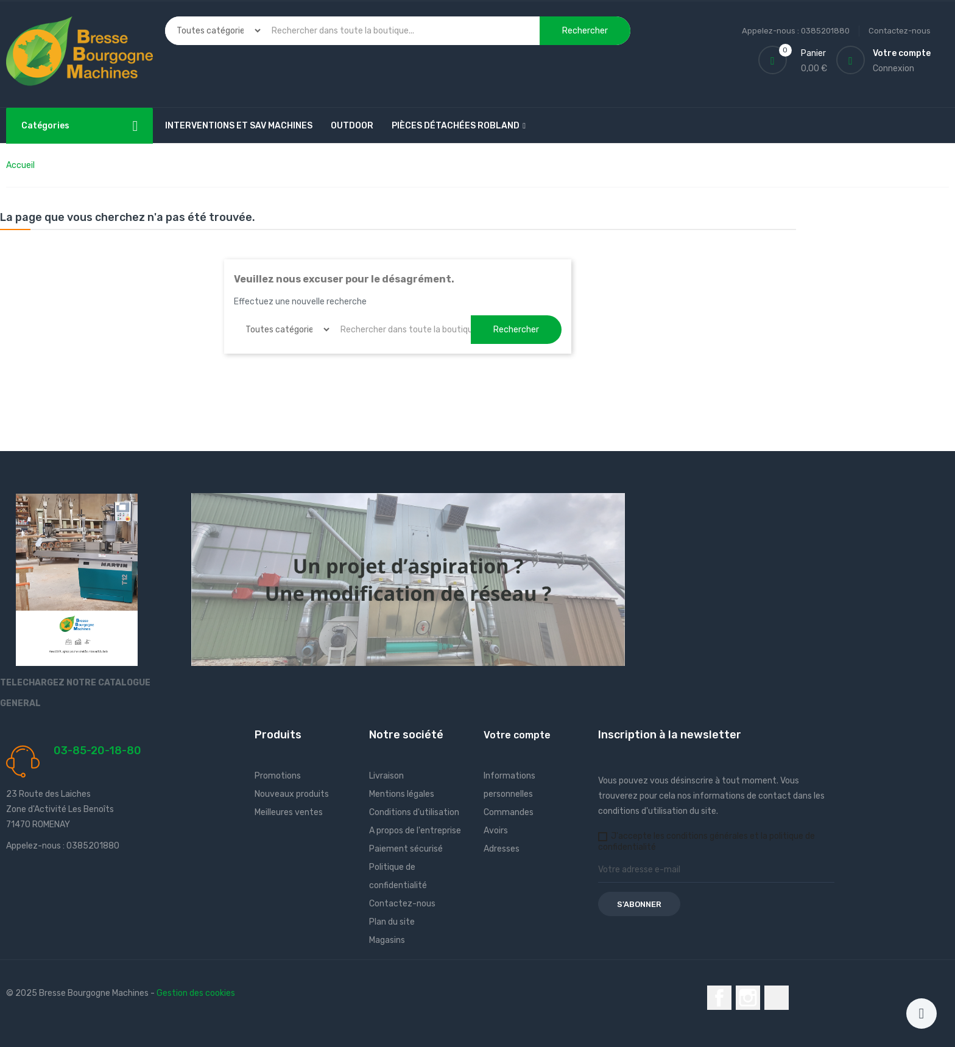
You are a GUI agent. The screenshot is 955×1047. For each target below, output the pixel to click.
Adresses (502, 849)
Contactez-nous (900, 30)
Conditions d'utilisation (414, 812)
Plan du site (392, 922)
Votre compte (517, 735)
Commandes (509, 812)
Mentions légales (401, 794)
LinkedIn (776, 998)
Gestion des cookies (196, 993)
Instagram (748, 998)
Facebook (719, 998)
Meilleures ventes (289, 812)
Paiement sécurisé (406, 849)
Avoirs (496, 830)
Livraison (386, 776)
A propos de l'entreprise (415, 830)
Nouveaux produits (292, 794)
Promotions (278, 776)
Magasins (387, 940)
